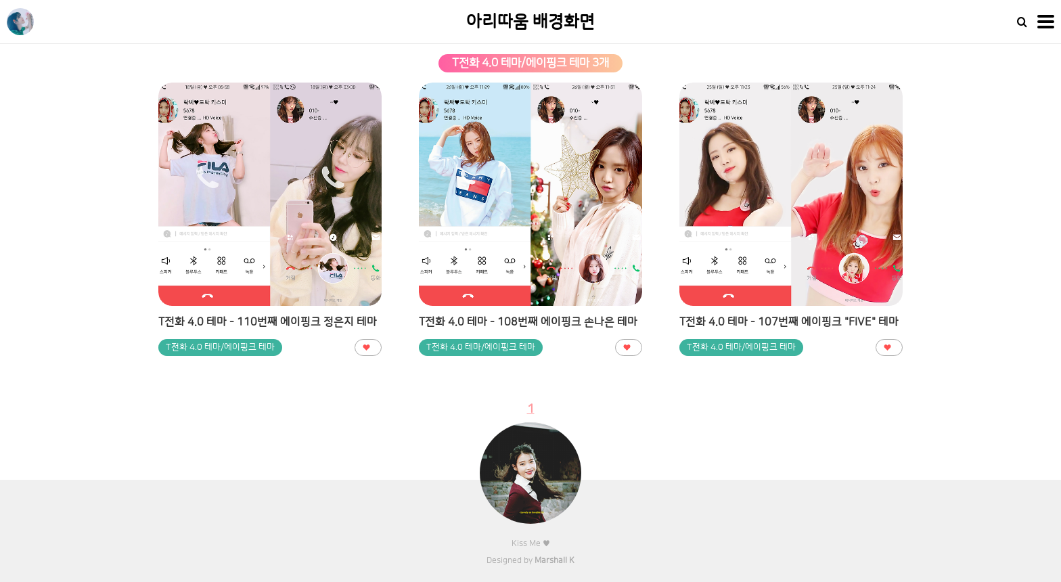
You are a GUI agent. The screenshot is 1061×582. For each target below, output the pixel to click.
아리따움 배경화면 (530, 22)
